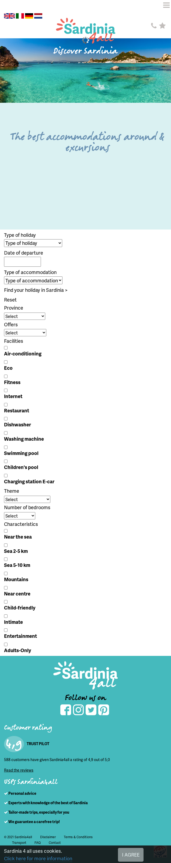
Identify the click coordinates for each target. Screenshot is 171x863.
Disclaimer (48, 837)
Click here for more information (38, 858)
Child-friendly (19, 607)
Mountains (16, 579)
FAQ (37, 842)
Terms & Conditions (78, 837)
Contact (55, 842)
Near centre (17, 593)
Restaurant (16, 410)
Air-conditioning (22, 353)
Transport (19, 842)
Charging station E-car (29, 481)
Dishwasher (17, 424)
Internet (13, 396)
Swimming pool (21, 453)
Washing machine (24, 438)
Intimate (13, 621)
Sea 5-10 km (17, 564)
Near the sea (18, 536)
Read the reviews (18, 770)
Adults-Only (17, 650)
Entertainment (20, 635)
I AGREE (130, 854)
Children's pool (21, 467)
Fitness (12, 382)
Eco (8, 367)
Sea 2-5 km (16, 550)
